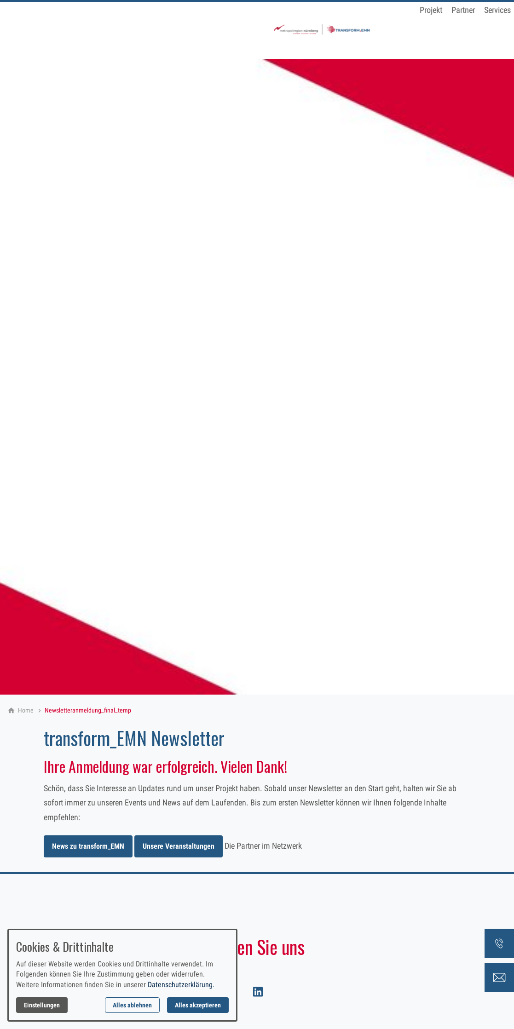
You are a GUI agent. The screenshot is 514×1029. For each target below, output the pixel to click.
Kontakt (454, 28)
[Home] (26, 710)
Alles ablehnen (132, 1005)
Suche (486, 28)
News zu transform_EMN (88, 846)
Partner (215, 28)
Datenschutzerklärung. (181, 984)
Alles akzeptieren (198, 1005)
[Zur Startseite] (74, 29)
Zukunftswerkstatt (402, 28)
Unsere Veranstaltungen (178, 846)
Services (249, 28)
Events (283, 28)
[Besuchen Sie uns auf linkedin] (257, 991)
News (355, 28)
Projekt (183, 28)
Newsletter (320, 28)
